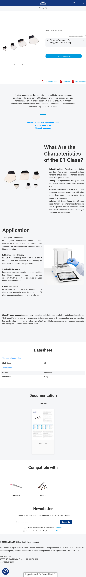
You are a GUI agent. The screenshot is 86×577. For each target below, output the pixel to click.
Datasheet (67, 82)
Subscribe (66, 522)
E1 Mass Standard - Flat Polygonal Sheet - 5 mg (60, 41)
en (74, 3)
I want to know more (63, 56)
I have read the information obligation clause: (44, 531)
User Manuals (80, 82)
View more (59, 527)
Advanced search (52, 82)
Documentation (43, 395)
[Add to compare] (54, 574)
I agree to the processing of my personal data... (41, 527)
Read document (58, 531)
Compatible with (43, 467)
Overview (43, 8)
